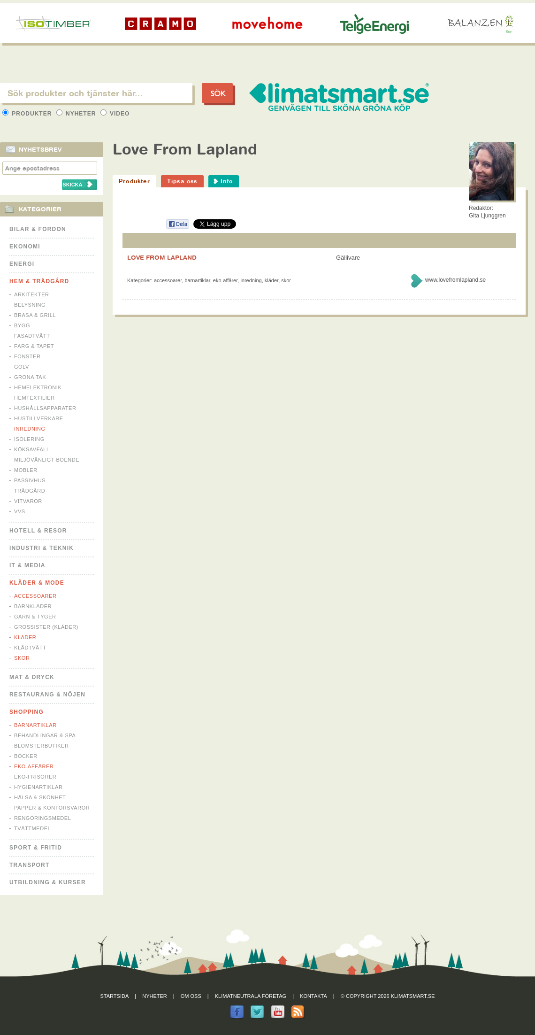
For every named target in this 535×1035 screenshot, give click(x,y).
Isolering (29, 439)
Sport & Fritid (35, 847)
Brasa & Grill (35, 315)
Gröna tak (30, 377)
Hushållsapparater (45, 408)
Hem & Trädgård (39, 281)
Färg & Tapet (34, 346)
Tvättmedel (32, 828)
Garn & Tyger (35, 616)
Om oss (191, 996)
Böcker (26, 756)
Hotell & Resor (38, 530)
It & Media (27, 565)
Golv (21, 367)
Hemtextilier (34, 398)
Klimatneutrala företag (250, 996)
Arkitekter (31, 294)
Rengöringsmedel (42, 818)
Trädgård (29, 491)
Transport (29, 865)
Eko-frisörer (35, 777)
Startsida (114, 996)
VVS (19, 511)
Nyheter (77, 113)
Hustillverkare (38, 418)
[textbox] (96, 93)
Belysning (30, 305)
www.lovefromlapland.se (455, 280)
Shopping (26, 712)
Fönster (27, 356)
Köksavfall (32, 449)
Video (115, 113)
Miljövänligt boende (46, 460)
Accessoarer (35, 596)
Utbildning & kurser (47, 882)
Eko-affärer (34, 766)
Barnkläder (33, 606)
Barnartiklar (35, 725)
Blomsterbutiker (41, 746)
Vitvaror (28, 501)
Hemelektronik (37, 387)
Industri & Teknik (41, 548)
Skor (22, 658)
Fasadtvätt (32, 336)
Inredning (30, 429)
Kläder (25, 637)
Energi (21, 264)
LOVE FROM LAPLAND (162, 257)
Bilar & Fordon (37, 229)
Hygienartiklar (38, 787)
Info (227, 181)
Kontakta (313, 996)
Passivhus (30, 480)
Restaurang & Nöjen (47, 694)
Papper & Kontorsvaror (52, 808)
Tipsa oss (182, 181)
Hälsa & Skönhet (40, 797)
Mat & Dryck (31, 677)
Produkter (28, 113)
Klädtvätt (30, 647)
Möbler (26, 470)
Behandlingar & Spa (45, 735)
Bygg (22, 325)
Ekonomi (24, 246)
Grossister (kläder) (46, 627)
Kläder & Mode (36, 582)
